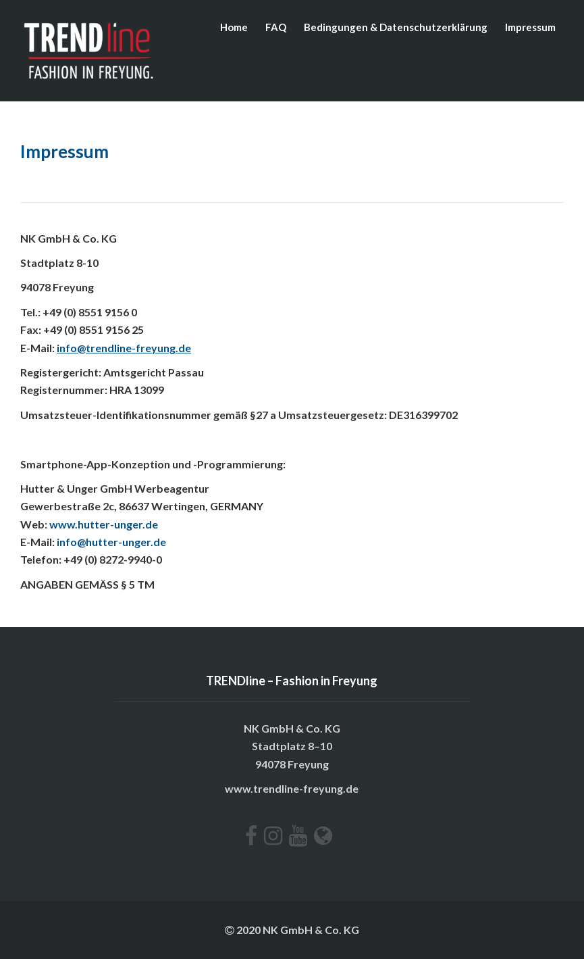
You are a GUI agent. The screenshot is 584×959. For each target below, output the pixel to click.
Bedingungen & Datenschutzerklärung (395, 27)
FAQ (275, 27)
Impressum (530, 27)
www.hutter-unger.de (103, 524)
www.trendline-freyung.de (292, 788)
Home (234, 27)
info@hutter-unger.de (111, 541)
